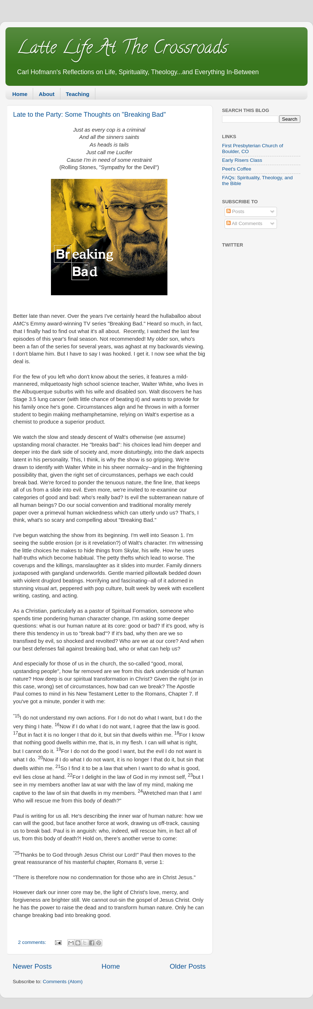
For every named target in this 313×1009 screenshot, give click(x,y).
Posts (235, 211)
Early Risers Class (242, 160)
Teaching (78, 94)
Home (20, 94)
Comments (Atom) (63, 981)
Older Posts (188, 966)
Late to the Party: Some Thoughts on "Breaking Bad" (89, 114)
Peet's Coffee (236, 169)
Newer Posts (32, 966)
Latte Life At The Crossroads (121, 49)
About (46, 94)
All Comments (244, 223)
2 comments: (33, 942)
